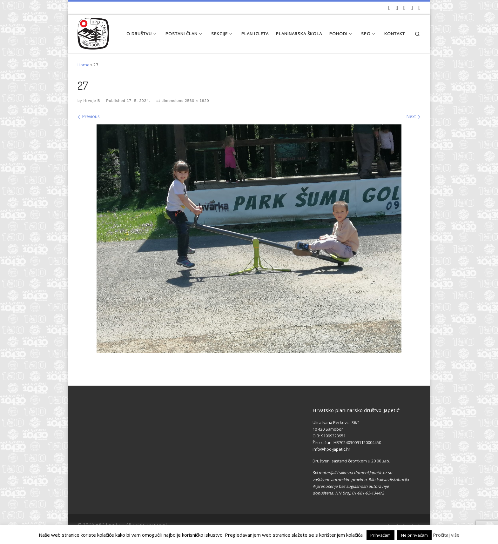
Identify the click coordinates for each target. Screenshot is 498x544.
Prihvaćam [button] (380, 535)
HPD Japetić (108, 524)
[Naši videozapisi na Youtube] (389, 7)
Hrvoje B (92, 100)
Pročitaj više (446, 535)
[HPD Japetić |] (93, 32)
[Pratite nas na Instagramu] (404, 7)
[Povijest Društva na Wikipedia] (412, 7)
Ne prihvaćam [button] (414, 535)
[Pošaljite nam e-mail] (419, 7)
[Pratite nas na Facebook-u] (397, 7)
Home (83, 65)
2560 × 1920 (196, 100)
